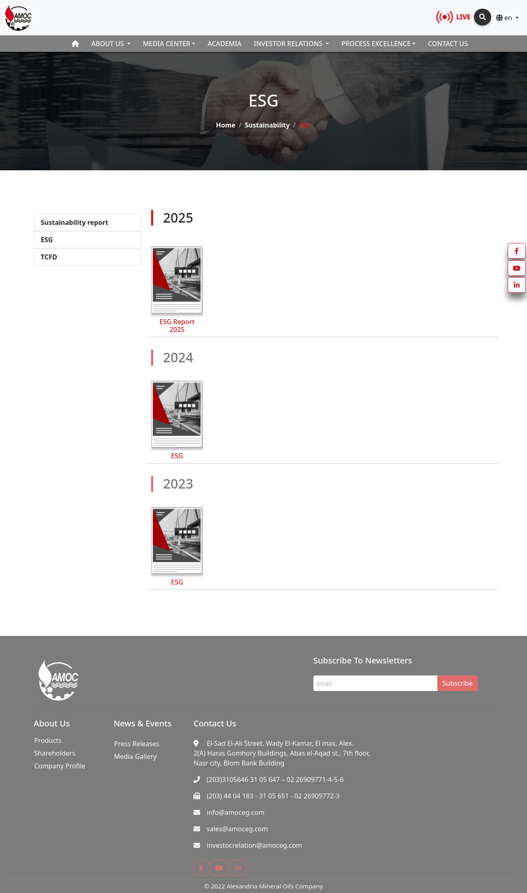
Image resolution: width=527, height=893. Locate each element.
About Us (108, 43)
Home (225, 121)
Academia (224, 43)
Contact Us (448, 43)
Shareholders (54, 753)
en (505, 17)
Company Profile (59, 765)
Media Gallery (135, 756)
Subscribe (458, 683)
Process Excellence (375, 43)
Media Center (166, 43)
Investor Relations (289, 43)
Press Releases (136, 743)
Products (48, 740)
